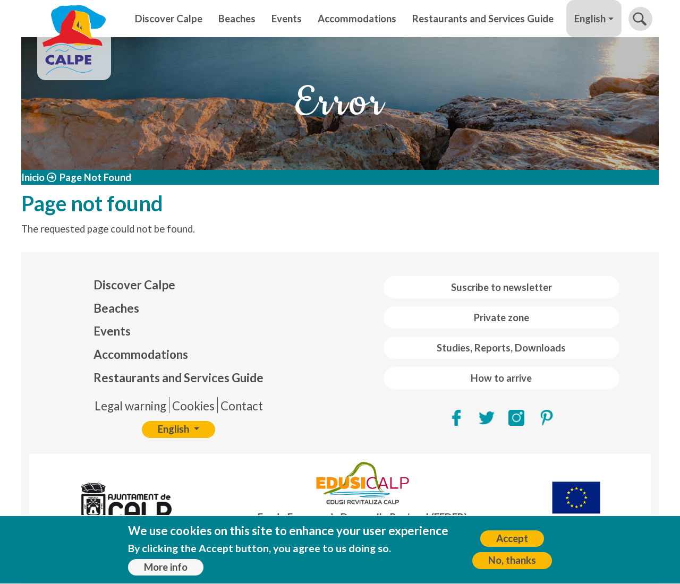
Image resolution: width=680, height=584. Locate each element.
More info (166, 571)
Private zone (501, 317)
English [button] (590, 18)
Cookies (193, 406)
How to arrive (501, 378)
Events (286, 18)
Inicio (33, 177)
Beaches (237, 18)
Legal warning (130, 406)
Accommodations (357, 18)
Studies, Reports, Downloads (501, 348)
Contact (241, 406)
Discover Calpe (168, 18)
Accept (512, 542)
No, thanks (512, 564)
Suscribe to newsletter (501, 287)
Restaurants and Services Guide (483, 18)
